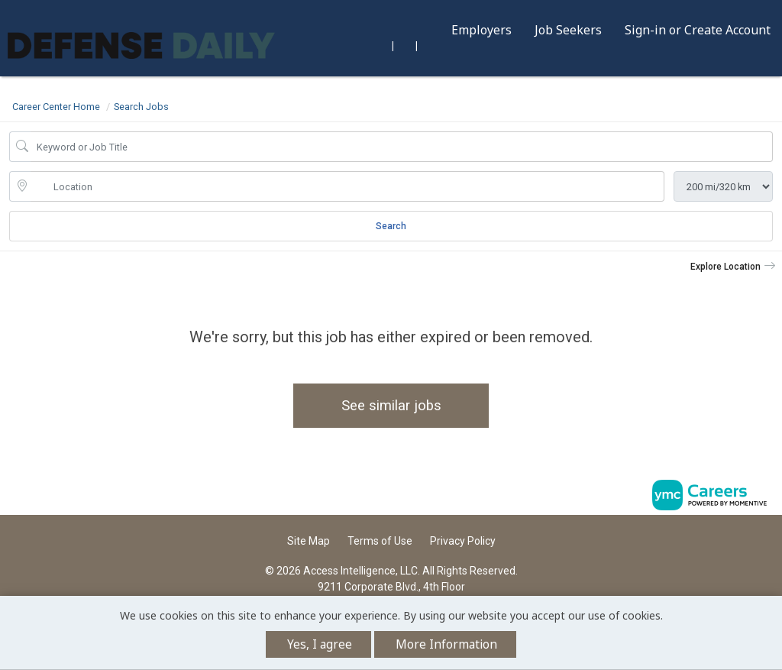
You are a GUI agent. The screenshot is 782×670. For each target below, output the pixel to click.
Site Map (308, 541)
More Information (446, 644)
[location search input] (347, 186)
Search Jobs (141, 106)
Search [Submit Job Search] (391, 226)
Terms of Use (379, 541)
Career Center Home (56, 106)
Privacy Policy (463, 541)
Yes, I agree (319, 644)
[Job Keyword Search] (402, 146)
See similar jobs (391, 405)
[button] (733, 266)
